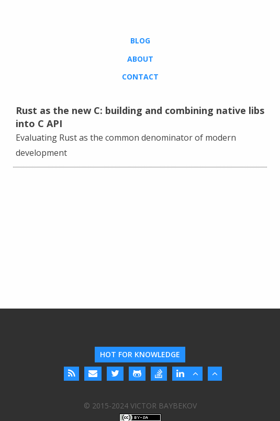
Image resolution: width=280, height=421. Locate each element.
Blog (140, 40)
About (140, 59)
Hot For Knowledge (140, 354)
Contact (140, 77)
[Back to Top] (195, 374)
